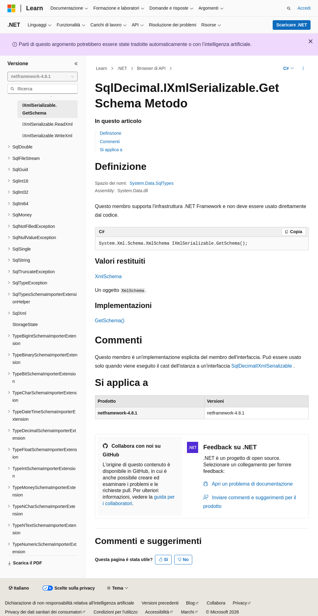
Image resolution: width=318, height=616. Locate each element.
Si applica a (111, 149)
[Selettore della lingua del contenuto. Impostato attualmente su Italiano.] (19, 588)
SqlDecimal (244, 366)
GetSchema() (110, 320)
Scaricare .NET (291, 24)
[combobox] (42, 77)
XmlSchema (108, 276)
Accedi (304, 8)
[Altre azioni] (303, 69)
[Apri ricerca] (289, 8)
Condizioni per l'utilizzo (115, 611)
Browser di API (151, 68)
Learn (101, 68)
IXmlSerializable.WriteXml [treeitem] (47, 135)
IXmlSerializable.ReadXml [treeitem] (47, 124)
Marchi (187, 611)
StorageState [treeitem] (25, 324)
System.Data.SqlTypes (151, 183)
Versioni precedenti (160, 602)
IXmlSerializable (274, 366)
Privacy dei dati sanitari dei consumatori (43, 611)
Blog (190, 602)
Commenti (110, 141)
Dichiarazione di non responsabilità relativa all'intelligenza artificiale (69, 602)
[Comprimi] (76, 63)
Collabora (216, 602)
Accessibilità (157, 611)
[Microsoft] (11, 8)
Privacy (240, 602)
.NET (122, 68)
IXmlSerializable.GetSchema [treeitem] (39, 109)
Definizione (110, 133)
